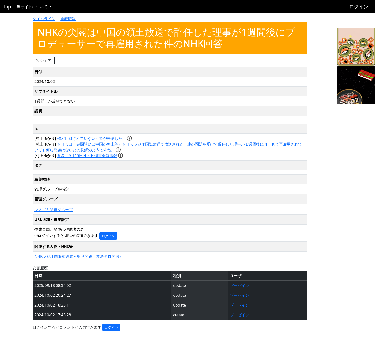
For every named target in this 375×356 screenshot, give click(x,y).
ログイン (358, 6)
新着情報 (68, 18)
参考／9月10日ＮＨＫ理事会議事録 (87, 155)
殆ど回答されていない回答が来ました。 (91, 138)
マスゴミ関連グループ (53, 209)
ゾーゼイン (239, 285)
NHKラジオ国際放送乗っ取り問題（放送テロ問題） (78, 256)
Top (7, 6)
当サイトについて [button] (32, 6)
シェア (43, 60)
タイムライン (44, 18)
